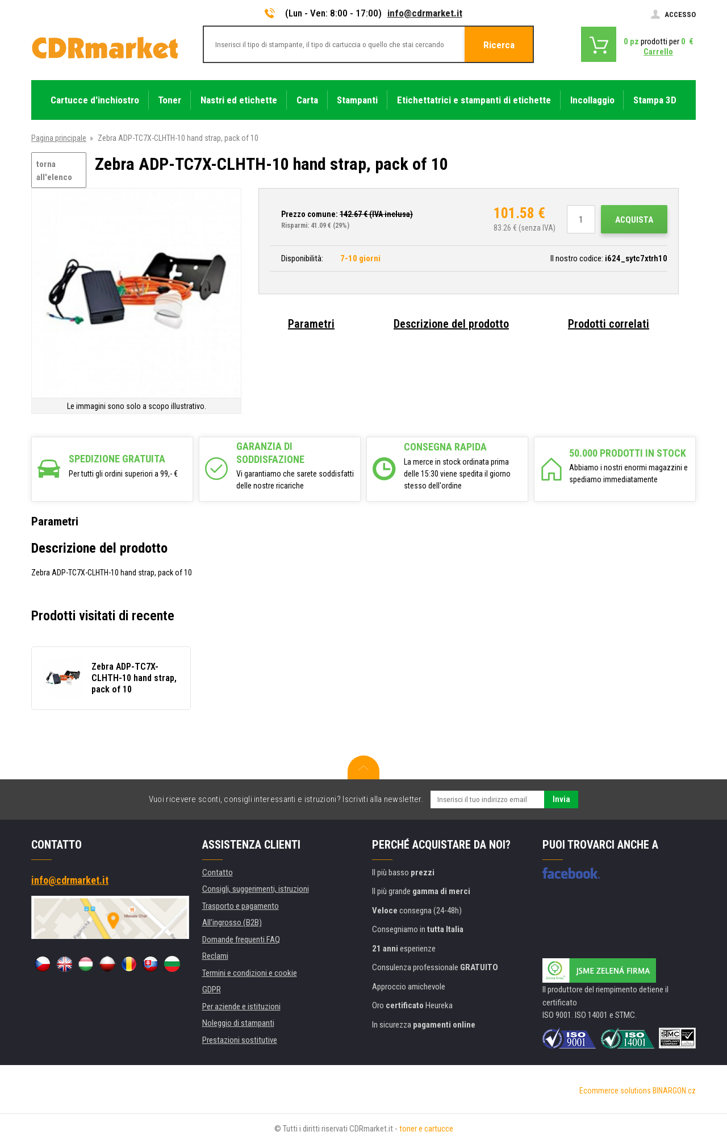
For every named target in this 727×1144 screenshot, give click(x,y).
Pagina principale (58, 138)
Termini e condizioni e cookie (249, 973)
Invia (561, 799)
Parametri (311, 324)
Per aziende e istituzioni (241, 1006)
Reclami (215, 956)
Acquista (634, 220)
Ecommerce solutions (615, 1090)
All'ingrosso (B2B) (232, 922)
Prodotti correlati (608, 324)
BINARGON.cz (674, 1090)
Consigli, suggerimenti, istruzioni (255, 889)
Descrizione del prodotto (451, 324)
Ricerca (499, 45)
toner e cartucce (426, 1129)
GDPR (211, 989)
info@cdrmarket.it (424, 13)
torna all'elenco (54, 170)
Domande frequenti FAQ (241, 939)
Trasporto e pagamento (240, 906)
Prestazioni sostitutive (239, 1040)
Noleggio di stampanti (238, 1023)
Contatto (217, 872)
